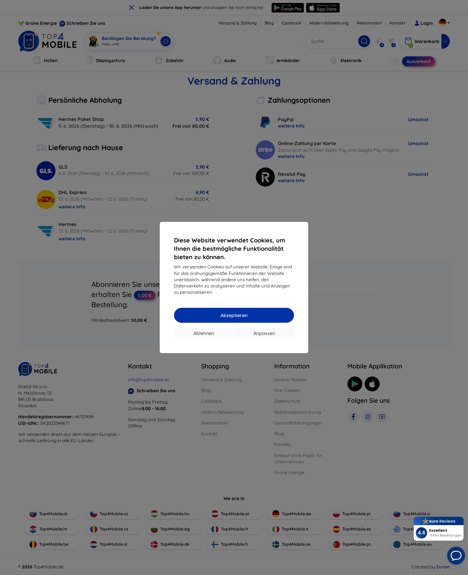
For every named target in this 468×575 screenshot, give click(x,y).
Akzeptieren (234, 315)
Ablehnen (203, 333)
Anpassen (264, 333)
